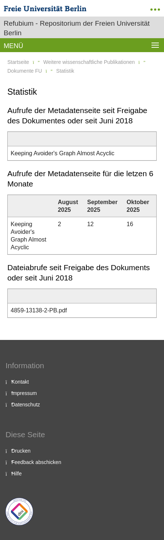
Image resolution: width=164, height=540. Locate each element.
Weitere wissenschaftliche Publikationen (89, 62)
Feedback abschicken (36, 462)
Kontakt (20, 382)
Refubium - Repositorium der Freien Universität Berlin (77, 28)
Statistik (65, 71)
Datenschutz (25, 404)
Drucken (21, 451)
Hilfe (16, 473)
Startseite (18, 62)
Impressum (24, 393)
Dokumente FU (24, 71)
